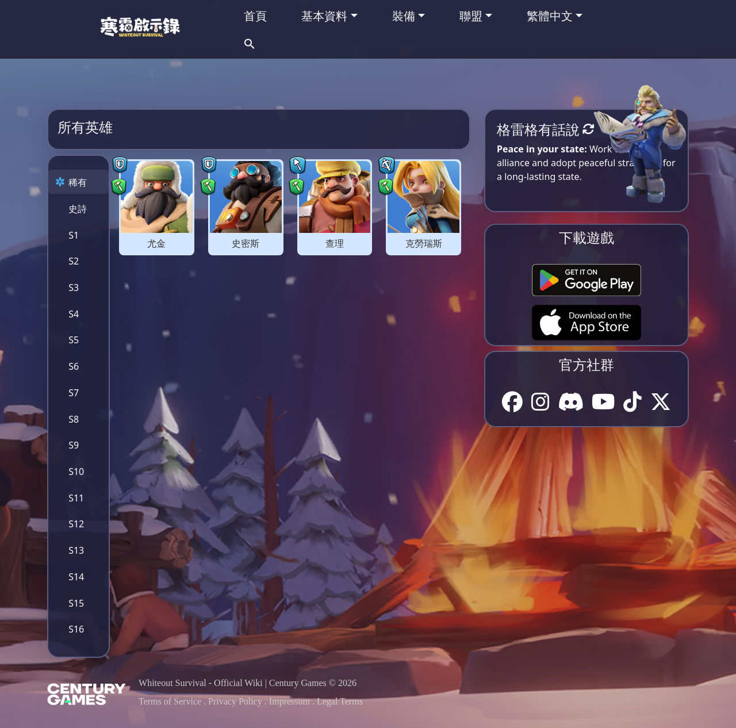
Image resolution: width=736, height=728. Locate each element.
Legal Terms (340, 701)
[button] (249, 42)
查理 (334, 243)
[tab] (78, 182)
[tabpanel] (290, 205)
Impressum (289, 701)
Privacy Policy (235, 701)
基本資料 (324, 16)
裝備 (403, 16)
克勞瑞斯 (423, 243)
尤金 (156, 243)
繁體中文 (550, 16)
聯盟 (470, 16)
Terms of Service (170, 701)
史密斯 (245, 243)
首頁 (255, 16)
